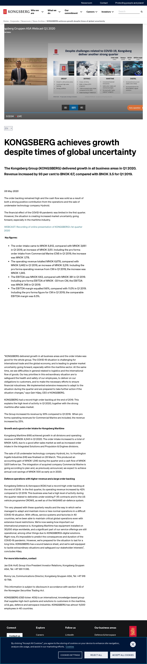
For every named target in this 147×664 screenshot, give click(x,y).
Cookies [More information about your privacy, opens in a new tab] (70, 647)
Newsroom (86, 2)
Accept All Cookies (123, 656)
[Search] (142, 12)
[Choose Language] (8, 128)
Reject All (96, 656)
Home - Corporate (11, 21)
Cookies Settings (70, 656)
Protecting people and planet (129, 2)
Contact (104, 2)
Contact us (14, 635)
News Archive (39, 21)
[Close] (133, 645)
